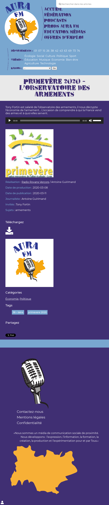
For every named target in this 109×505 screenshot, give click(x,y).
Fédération (57, 15)
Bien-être (72, 59)
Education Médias (65, 32)
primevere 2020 (37, 312)
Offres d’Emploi (63, 37)
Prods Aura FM (61, 26)
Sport (72, 56)
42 (56, 50)
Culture (50, 56)
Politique (62, 56)
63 (65, 50)
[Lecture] (9, 120)
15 (44, 50)
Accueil (53, 9)
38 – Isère (18, 312)
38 (52, 50)
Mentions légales (31, 417)
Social (40, 56)
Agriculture (31, 63)
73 (74, 50)
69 (70, 50)
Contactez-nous (30, 412)
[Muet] (90, 120)
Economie (58, 59)
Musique (44, 59)
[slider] (50, 120)
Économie (12, 298)
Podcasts (55, 20)
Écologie (30, 56)
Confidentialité (29, 423)
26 (47, 50)
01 (35, 50)
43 (61, 50)
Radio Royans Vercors (35, 182)
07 (39, 50)
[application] (54, 120)
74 (78, 50)
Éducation (31, 59)
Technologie (48, 63)
